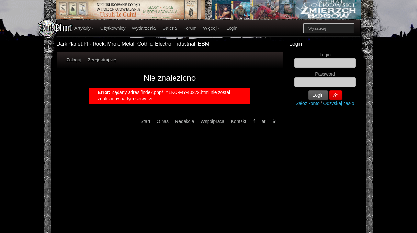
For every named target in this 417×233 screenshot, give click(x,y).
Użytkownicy (113, 28)
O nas (163, 121)
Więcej (211, 28)
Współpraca (212, 121)
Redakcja (184, 121)
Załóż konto (308, 103)
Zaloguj (73, 59)
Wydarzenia (144, 28)
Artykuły (84, 28)
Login (231, 28)
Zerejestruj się (102, 59)
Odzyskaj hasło (338, 103)
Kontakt (238, 121)
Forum (190, 28)
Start (145, 121)
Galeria (169, 28)
